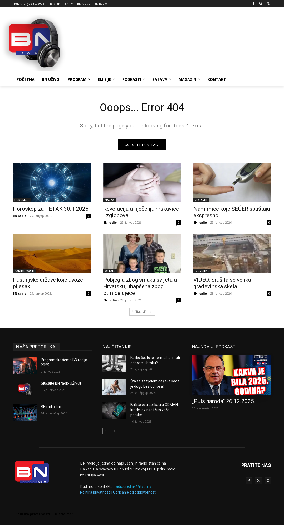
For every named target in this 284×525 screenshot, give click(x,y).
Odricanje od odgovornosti (134, 492)
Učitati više (142, 311)
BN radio (19, 216)
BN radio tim (51, 407)
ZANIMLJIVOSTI (24, 271)
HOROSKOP (22, 200)
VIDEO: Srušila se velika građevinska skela (222, 283)
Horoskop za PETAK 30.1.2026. (51, 209)
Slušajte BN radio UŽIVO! (61, 383)
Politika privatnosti (95, 492)
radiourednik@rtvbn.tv (133, 486)
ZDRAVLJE (201, 200)
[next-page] (114, 431)
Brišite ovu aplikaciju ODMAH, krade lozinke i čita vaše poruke (154, 410)
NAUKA (109, 200)
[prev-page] (105, 431)
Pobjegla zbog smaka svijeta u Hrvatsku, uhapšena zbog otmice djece (140, 286)
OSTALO (110, 271)
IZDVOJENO (202, 271)
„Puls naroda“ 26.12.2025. (223, 401)
